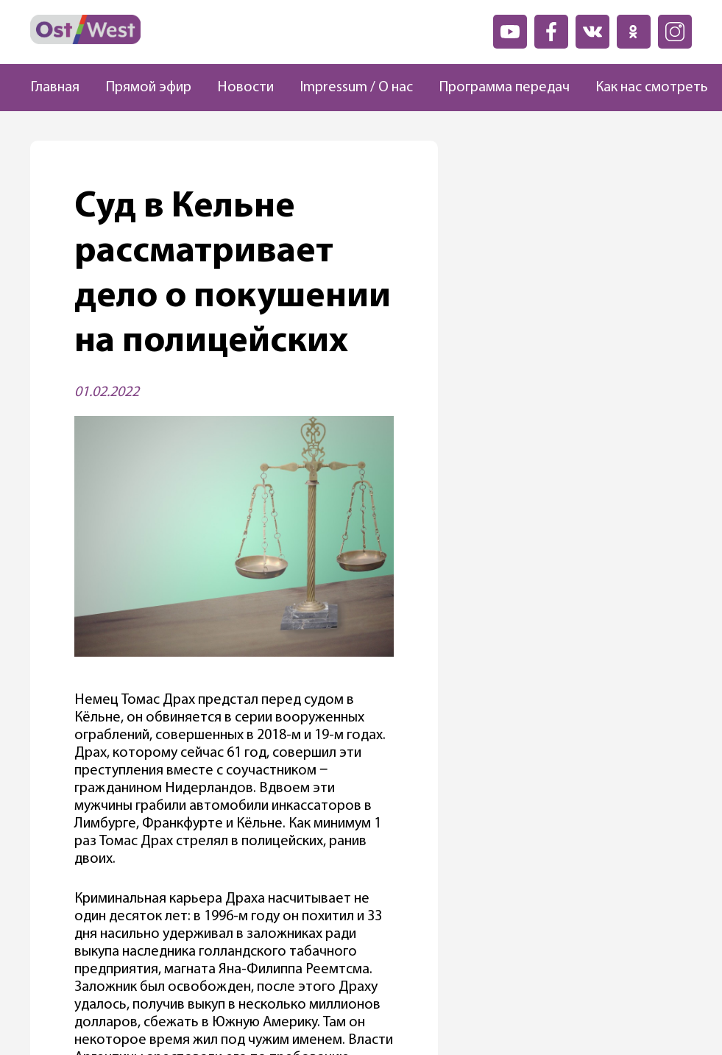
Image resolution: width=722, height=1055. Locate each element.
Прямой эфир (148, 87)
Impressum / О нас (356, 87)
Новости (245, 87)
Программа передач (504, 87)
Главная (54, 87)
